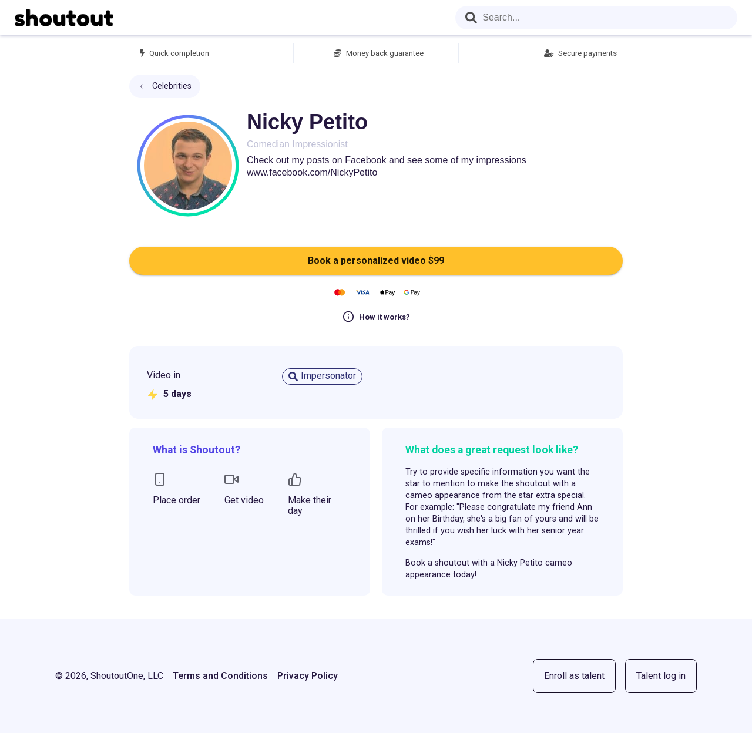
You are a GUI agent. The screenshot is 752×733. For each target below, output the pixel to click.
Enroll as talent (574, 675)
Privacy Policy (307, 675)
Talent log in (661, 675)
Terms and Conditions (220, 675)
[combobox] (596, 17)
